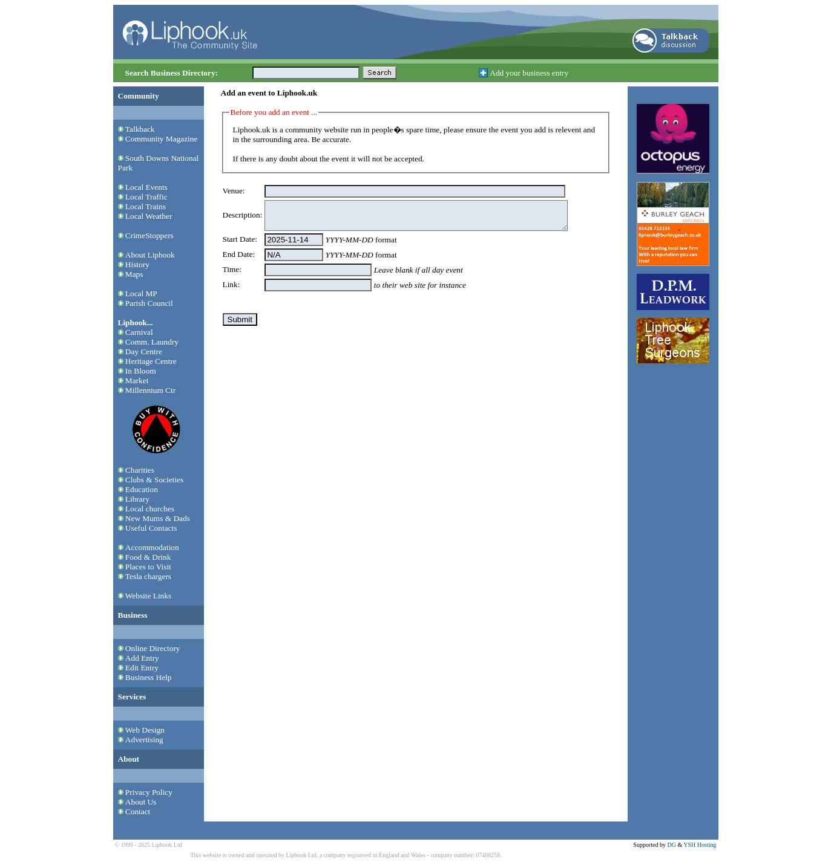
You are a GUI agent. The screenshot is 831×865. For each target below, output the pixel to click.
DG (671, 844)
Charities (139, 470)
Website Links (148, 595)
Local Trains (145, 206)
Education (141, 489)
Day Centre (143, 351)
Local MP (141, 293)
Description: (243, 214)
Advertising (144, 739)
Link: (231, 284)
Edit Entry (142, 667)
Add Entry (142, 658)
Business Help (148, 677)
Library (137, 499)
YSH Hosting (699, 844)
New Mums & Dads (157, 518)
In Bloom (140, 370)
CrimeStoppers (149, 235)
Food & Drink (148, 557)
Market (137, 380)
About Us (140, 801)
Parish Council (149, 303)
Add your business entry (529, 72)
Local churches (149, 508)
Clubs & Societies (154, 479)
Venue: (234, 190)
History (137, 264)
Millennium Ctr (150, 390)
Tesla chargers (148, 576)
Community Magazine (161, 138)
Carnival (139, 332)
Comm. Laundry (152, 341)
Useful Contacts (151, 528)
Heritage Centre (151, 361)
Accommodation (152, 547)
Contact (137, 811)
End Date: (239, 254)
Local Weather (148, 216)
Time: (232, 269)
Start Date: (240, 239)
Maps (134, 274)
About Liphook (150, 254)
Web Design (145, 729)
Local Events (146, 187)
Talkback (140, 129)
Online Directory (152, 648)
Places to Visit (148, 566)
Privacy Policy (148, 792)
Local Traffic (146, 196)
